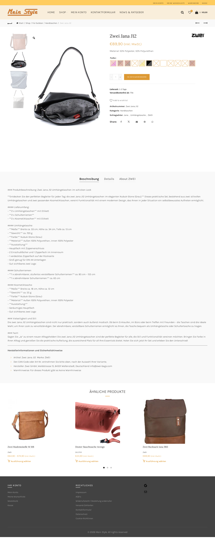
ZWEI (150, 115)
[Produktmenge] (116, 77)
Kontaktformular (103, 12)
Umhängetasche (138, 115)
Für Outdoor (37, 23)
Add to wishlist (120, 100)
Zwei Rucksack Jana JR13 (155, 446)
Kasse (205, 3)
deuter (78, 452)
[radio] (113, 63)
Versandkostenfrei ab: (120, 92)
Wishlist (191, 11)
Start (21, 23)
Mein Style (101, 534)
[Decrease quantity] (111, 77)
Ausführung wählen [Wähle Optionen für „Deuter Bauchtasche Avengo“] (89, 461)
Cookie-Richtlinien (86, 520)
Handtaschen (51, 23)
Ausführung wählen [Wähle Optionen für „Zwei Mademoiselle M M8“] (21, 461)
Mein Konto (158, 3)
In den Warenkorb (136, 77)
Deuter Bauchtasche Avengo (90, 446)
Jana (126, 115)
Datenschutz (82, 515)
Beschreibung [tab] (89, 179)
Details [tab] (109, 179)
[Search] (182, 12)
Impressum (82, 492)
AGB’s (79, 497)
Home (51, 12)
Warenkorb (193, 3)
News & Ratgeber (132, 12)
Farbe (113, 58)
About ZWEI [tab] (127, 179)
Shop (62, 12)
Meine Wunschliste (176, 3)
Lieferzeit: (114, 89)
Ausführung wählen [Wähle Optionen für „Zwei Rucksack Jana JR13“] (156, 461)
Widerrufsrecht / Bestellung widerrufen (97, 501)
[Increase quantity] (120, 77)
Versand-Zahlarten (86, 506)
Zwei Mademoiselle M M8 (21, 446)
